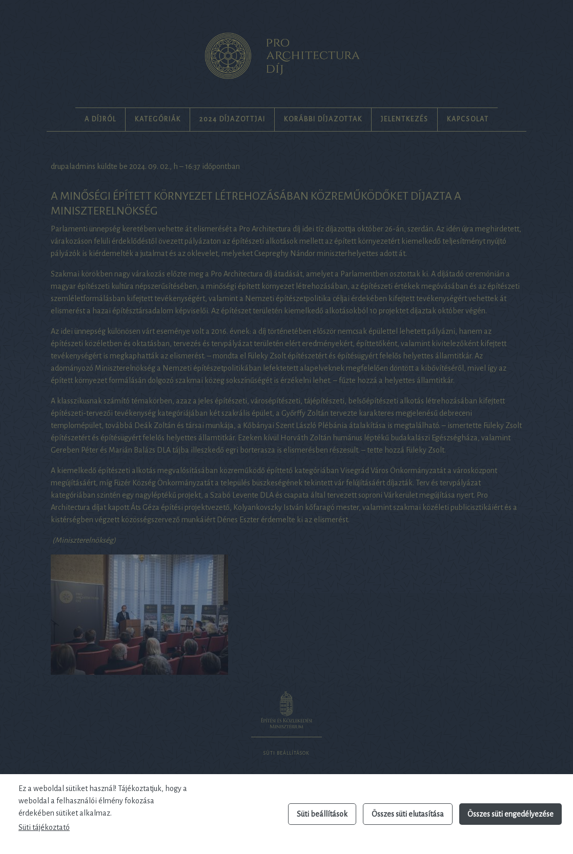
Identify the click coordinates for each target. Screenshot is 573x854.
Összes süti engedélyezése (510, 814)
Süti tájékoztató (44, 827)
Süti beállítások (322, 814)
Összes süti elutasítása (408, 814)
